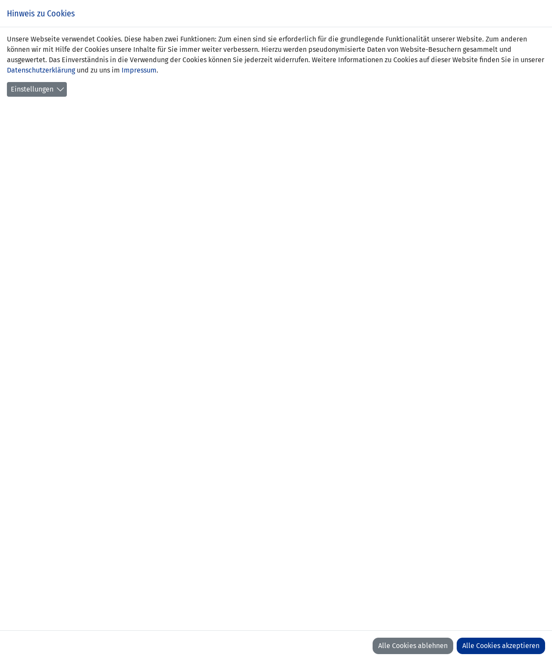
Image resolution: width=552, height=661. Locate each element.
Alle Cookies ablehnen (413, 646)
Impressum (139, 70)
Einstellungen (32, 89)
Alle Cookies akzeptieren (500, 646)
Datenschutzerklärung (41, 70)
